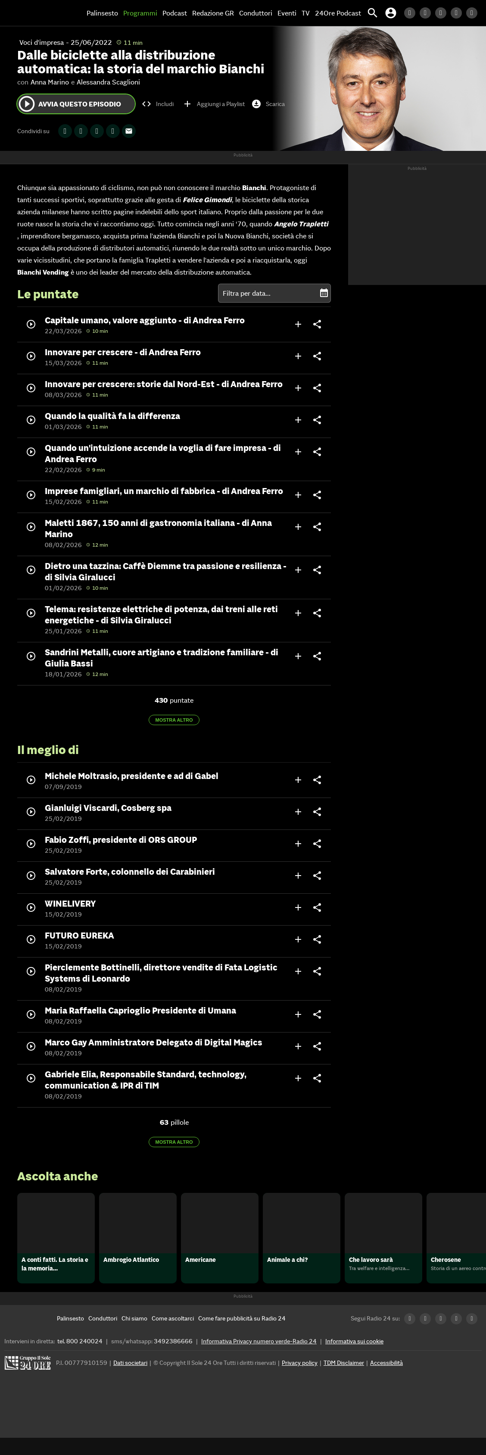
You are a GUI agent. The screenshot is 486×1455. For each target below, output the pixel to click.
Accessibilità (386, 1380)
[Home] (36, 13)
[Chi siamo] (134, 1336)
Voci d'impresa (41, 42)
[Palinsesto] (70, 1336)
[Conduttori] (102, 1336)
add (298, 324)
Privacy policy (300, 1380)
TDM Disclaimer (344, 1380)
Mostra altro (174, 720)
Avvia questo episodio (69, 103)
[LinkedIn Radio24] (412, 13)
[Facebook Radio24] (443, 13)
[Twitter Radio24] (427, 13)
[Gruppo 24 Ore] (28, 1382)
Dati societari (130, 1380)
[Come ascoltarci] (173, 1336)
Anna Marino (50, 82)
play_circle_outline (26, 103)
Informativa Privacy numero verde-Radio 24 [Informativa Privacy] (259, 1358)
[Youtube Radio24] (474, 13)
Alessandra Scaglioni (108, 82)
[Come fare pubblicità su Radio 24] (242, 1336)
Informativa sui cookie (354, 1358)
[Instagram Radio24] (458, 13)
